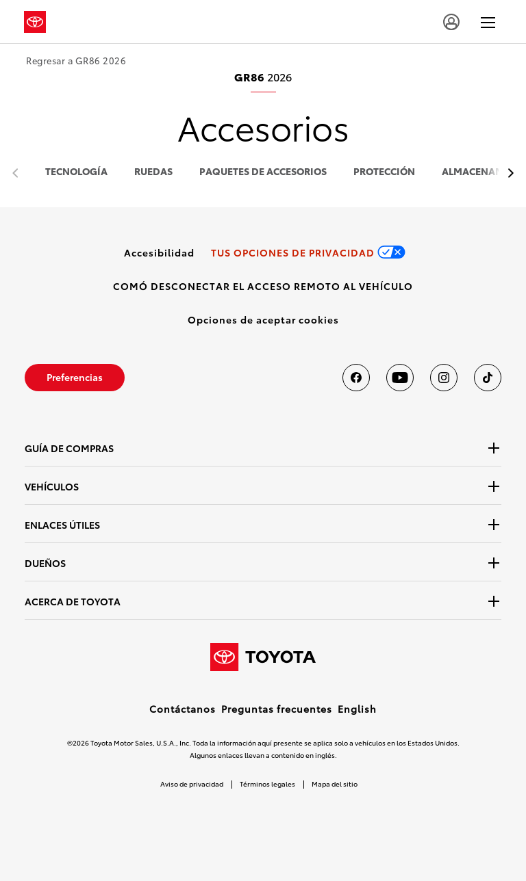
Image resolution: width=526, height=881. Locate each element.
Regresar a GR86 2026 (76, 60)
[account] (451, 22)
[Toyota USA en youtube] (400, 377)
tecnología (76, 172)
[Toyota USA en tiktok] (487, 377)
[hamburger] (488, 22)
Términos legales (267, 783)
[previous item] (507, 173)
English (357, 708)
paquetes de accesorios (263, 172)
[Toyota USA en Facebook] (356, 377)
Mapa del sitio (335, 783)
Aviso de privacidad (191, 783)
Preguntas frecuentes (276, 708)
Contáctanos (182, 708)
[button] (263, 319)
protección (384, 172)
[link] (159, 252)
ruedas (153, 172)
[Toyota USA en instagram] (444, 377)
